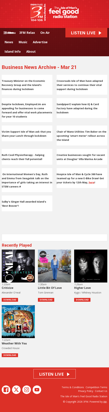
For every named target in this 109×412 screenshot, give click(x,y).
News (8, 42)
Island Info (12, 51)
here (91, 182)
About (31, 51)
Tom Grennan (45, 292)
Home (9, 33)
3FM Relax (27, 33)
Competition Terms (96, 387)
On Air (45, 33)
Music (23, 42)
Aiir (105, 401)
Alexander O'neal (11, 292)
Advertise (40, 42)
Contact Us (101, 391)
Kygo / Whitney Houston (87, 292)
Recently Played (17, 245)
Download (9, 299)
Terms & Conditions (73, 387)
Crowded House (11, 348)
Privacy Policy (85, 391)
